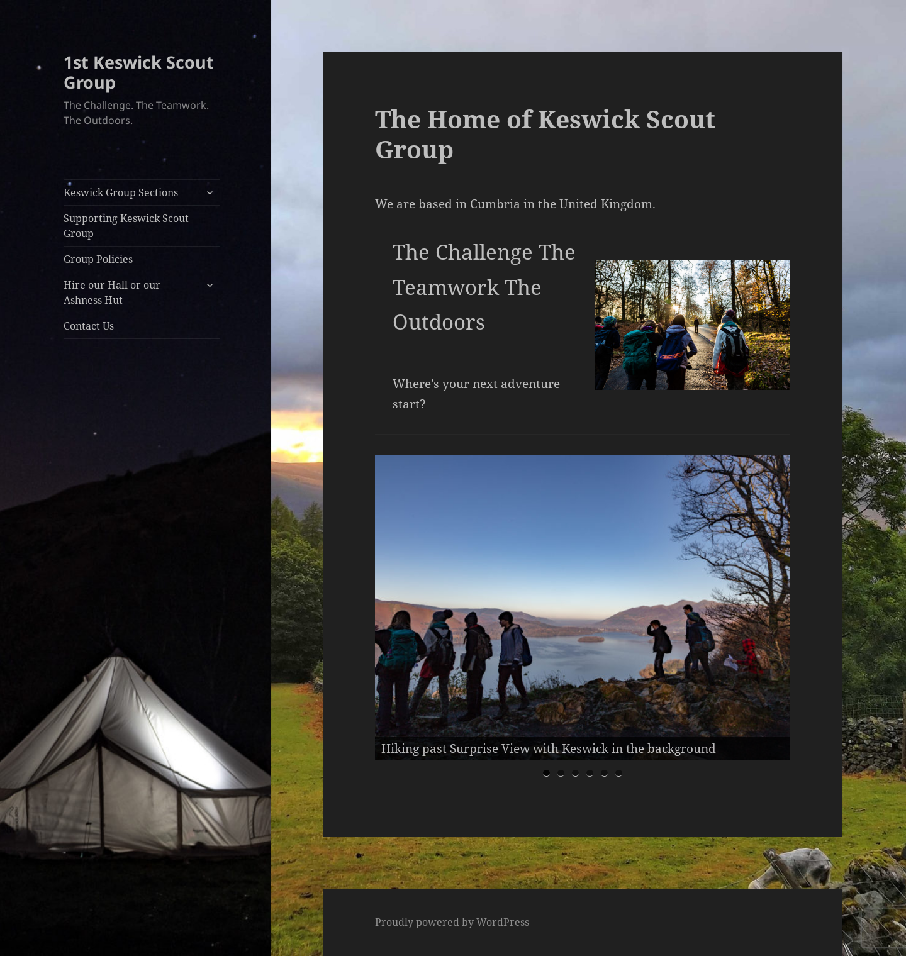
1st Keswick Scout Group (139, 72)
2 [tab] (560, 773)
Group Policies (98, 259)
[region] (582, 607)
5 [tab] (604, 773)
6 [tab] (618, 773)
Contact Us (89, 326)
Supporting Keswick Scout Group (126, 225)
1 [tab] (546, 773)
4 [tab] (589, 773)
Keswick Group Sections (121, 192)
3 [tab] (575, 773)
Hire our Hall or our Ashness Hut (112, 292)
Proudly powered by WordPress (452, 922)
